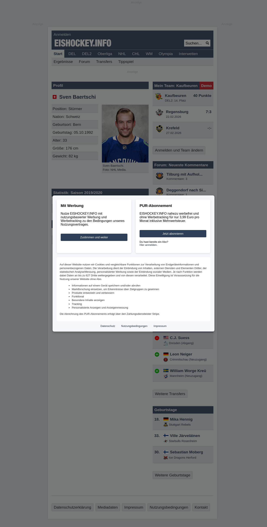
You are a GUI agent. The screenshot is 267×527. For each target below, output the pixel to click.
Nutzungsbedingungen (134, 326)
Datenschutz (108, 326)
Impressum (160, 326)
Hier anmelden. (148, 244)
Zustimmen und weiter (94, 237)
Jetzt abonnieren (172, 233)
